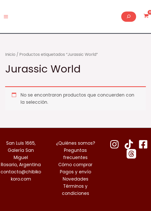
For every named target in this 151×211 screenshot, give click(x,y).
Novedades (75, 179)
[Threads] (131, 154)
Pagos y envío (75, 172)
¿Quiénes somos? (75, 143)
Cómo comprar (75, 165)
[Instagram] (114, 144)
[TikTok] (129, 144)
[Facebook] (143, 144)
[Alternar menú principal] (6, 17)
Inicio (10, 54)
